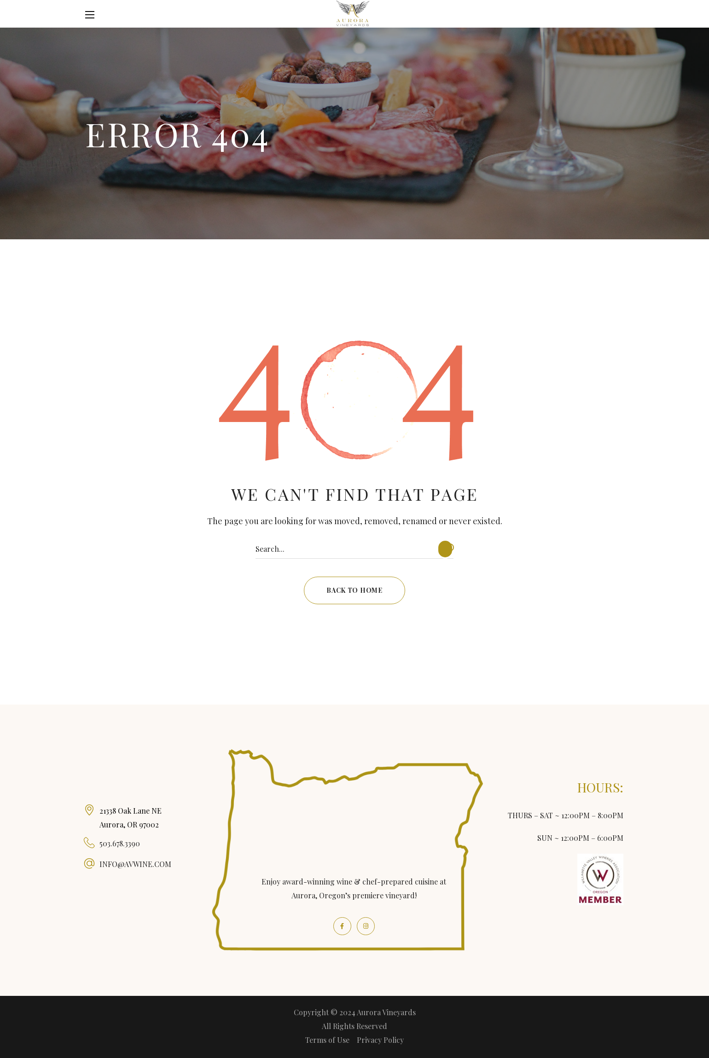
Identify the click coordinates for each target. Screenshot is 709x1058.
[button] (618, 15)
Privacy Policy (380, 1040)
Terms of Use (327, 1040)
